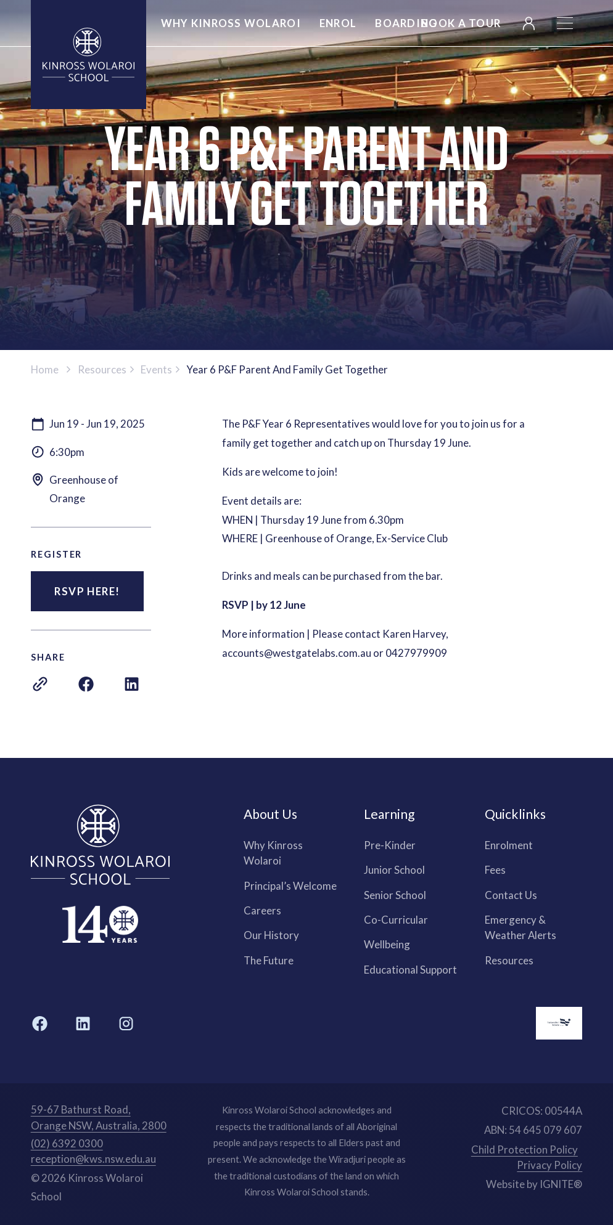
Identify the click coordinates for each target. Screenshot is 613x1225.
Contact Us (511, 895)
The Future (269, 960)
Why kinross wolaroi (231, 23)
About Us (270, 813)
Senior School (395, 895)
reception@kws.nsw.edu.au (93, 1158)
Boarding (406, 23)
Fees (495, 869)
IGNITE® (561, 1184)
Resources (509, 960)
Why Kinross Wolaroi (273, 853)
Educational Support (410, 969)
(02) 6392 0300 (67, 1143)
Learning (389, 813)
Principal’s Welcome (290, 885)
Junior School (394, 869)
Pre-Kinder (390, 845)
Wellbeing (387, 944)
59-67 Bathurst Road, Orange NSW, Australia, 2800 (99, 1117)
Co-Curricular (396, 919)
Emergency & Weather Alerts (520, 927)
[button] (565, 23)
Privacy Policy (549, 1164)
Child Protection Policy (524, 1149)
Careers (262, 910)
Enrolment (509, 845)
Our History (271, 935)
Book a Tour (461, 23)
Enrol (337, 23)
